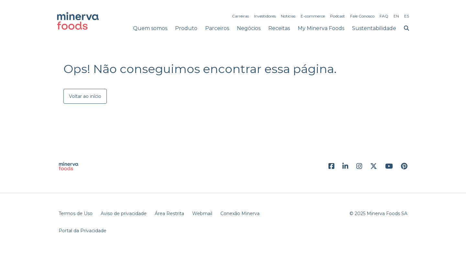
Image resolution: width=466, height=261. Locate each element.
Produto (186, 28)
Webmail (202, 213)
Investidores (265, 16)
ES (406, 16)
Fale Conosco (362, 16)
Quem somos (150, 28)
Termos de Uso (76, 213)
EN (396, 16)
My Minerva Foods (321, 28)
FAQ (384, 16)
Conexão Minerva (240, 213)
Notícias (288, 16)
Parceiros (217, 28)
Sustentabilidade (374, 28)
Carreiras (240, 16)
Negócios (249, 28)
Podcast (337, 16)
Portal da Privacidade (82, 231)
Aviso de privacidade (124, 213)
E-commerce (313, 16)
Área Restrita (169, 213)
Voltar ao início (85, 96)
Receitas (279, 28)
